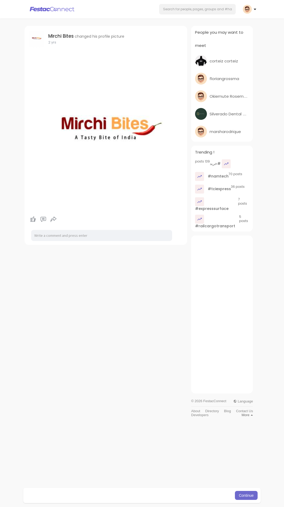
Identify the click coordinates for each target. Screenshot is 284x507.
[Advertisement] (222, 314)
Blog (227, 411)
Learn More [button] (168, 495)
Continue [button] (246, 495)
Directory (212, 411)
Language (243, 401)
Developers (200, 415)
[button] (197, 9)
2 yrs (52, 42)
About (195, 411)
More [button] (247, 415)
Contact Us (244, 411)
